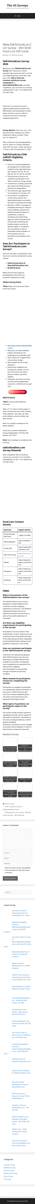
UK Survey (7, 1179)
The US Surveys (17, 5)
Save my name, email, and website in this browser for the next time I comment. (17, 870)
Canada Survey (9, 1165)
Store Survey (9, 804)
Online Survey (9, 1170)
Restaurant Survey (10, 1173)
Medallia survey (9, 1168)
